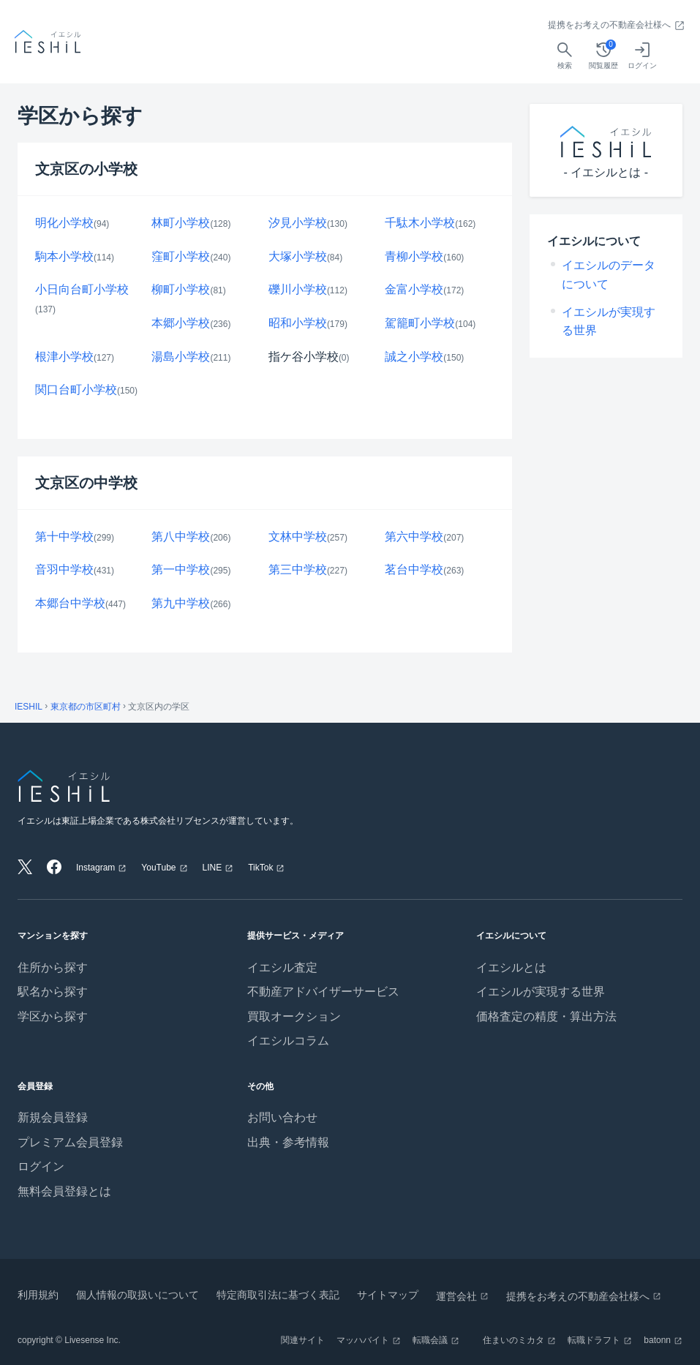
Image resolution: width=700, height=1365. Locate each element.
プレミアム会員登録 (70, 1142)
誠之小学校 (414, 356)
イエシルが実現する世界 (540, 991)
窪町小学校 (180, 256)
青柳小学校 (414, 256)
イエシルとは (511, 967)
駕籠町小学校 (420, 323)
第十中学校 (64, 536)
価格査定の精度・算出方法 (546, 1016)
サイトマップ (387, 1295)
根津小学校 (64, 356)
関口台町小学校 (76, 389)
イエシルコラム (288, 1040)
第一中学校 (180, 569)
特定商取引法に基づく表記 (278, 1295)
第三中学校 (297, 569)
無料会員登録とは (64, 1191)
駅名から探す (53, 991)
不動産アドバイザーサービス (323, 991)
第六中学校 (414, 536)
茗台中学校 (414, 569)
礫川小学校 (297, 289)
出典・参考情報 (288, 1142)
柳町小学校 (180, 289)
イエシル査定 (282, 967)
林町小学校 (180, 223)
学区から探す (53, 1016)
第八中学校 (180, 536)
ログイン (41, 1166)
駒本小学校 (64, 256)
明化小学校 (64, 223)
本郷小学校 (180, 323)
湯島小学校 (180, 356)
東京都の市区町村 (85, 707)
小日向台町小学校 (82, 289)
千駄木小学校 (420, 223)
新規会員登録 (53, 1117)
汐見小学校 (297, 223)
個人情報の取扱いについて (137, 1295)
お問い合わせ (282, 1117)
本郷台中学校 (70, 603)
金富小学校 (414, 289)
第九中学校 (180, 603)
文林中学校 (297, 536)
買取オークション (294, 1016)
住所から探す (53, 967)
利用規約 (38, 1295)
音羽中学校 (64, 569)
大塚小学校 (297, 256)
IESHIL (28, 707)
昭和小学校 (297, 323)
